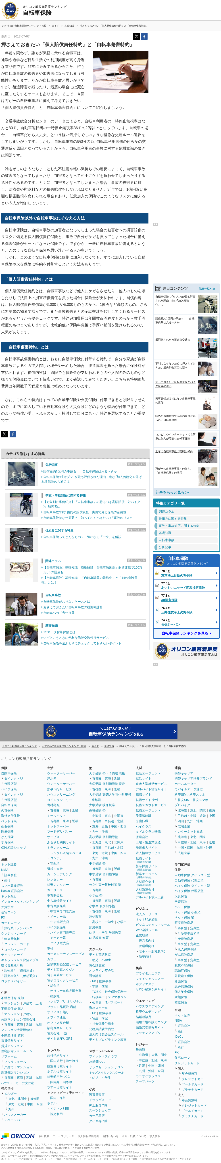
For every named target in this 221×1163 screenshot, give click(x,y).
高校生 (97, 922)
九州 (38, 1024)
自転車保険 (192, 561)
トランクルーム (58, 847)
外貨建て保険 (184, 976)
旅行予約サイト (58, 1055)
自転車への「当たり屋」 (60, 613)
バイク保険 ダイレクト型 (192, 886)
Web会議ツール (147, 930)
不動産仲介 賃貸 (12, 1035)
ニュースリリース (63, 1136)
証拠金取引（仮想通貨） (21, 976)
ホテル (51, 1103)
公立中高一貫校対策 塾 (105, 884)
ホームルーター (185, 784)
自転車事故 (53, 595)
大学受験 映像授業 (102, 805)
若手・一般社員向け (153, 951)
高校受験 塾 (97, 810)
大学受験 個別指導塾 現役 (107, 784)
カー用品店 (97, 1115)
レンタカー (55, 879)
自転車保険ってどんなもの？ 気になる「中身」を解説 (82, 537)
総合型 (55, 985)
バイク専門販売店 (62, 932)
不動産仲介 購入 (12, 1008)
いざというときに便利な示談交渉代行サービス (76, 637)
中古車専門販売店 (62, 911)
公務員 (97, 1002)
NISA (4, 869)
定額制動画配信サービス (64, 964)
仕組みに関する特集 (59, 530)
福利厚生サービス (59, 1028)
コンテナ (56, 858)
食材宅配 (53, 805)
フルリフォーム (15, 1062)
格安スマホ (200, 800)
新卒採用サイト (147, 867)
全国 (161, 1071)
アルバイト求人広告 (150, 897)
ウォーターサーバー (61, 773)
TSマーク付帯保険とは (59, 632)
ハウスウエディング (150, 1006)
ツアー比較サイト (59, 1087)
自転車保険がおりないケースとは (66, 601)
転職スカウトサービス (151, 805)
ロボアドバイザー (13, 981)
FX (3, 917)
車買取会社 (55, 895)
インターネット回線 (189, 831)
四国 (181, 821)
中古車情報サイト (59, 900)
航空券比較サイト (59, 1066)
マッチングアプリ (148, 1033)
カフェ (51, 959)
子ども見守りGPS (60, 1038)
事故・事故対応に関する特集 (65, 495)
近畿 (29, 1024)
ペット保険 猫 (184, 917)
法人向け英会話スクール (106, 1034)
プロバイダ (182, 805)
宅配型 (55, 863)
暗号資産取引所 (12, 965)
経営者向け (146, 940)
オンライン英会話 (101, 970)
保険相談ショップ (13, 847)
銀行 (7, 880)
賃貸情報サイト (12, 1040)
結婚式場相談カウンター (153, 1022)
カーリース (55, 890)
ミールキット (56, 815)
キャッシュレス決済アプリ (20, 960)
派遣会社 (142, 837)
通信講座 (95, 976)
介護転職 (142, 821)
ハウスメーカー (15, 1114)
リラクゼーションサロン (106, 1067)
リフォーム (9, 1056)
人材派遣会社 (145, 891)
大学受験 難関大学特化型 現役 (110, 794)
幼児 (95, 960)
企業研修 (142, 935)
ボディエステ (145, 984)
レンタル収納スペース (65, 853)
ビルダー (10, 1093)
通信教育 (95, 916)
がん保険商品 (184, 954)
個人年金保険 (184, 991)
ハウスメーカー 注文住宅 (17, 1083)
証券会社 (10, 875)
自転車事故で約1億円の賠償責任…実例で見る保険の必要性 (84, 512)
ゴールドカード (15, 949)
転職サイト (143, 794)
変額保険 (181, 997)
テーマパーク (145, 1081)
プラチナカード (193, 1089)
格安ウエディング (148, 1011)
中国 (212, 815)
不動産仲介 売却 (12, 998)
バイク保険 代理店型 (189, 891)
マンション (12, 1003)
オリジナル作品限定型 (65, 991)
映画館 (140, 1049)
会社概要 (44, 1136)
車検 (50, 948)
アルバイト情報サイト (151, 789)
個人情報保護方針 (88, 1136)
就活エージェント (148, 773)
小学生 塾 (95, 895)
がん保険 (7, 837)
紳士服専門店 (98, 1105)
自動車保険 (9, 773)
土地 (38, 1003)
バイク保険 (9, 789)
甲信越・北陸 (114, 821)
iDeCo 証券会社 (12, 891)
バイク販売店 (56, 927)
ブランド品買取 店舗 (61, 1007)
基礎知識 (51, 625)
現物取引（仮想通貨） (19, 970)
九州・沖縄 (100, 831)
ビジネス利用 (59, 1108)
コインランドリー (59, 800)
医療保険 (7, 831)
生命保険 (7, 826)
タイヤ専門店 (98, 1121)
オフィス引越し (58, 1012)
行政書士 (98, 997)
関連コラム (53, 561)
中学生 (109, 922)
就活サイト (143, 778)
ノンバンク (24, 928)
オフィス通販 (56, 1017)
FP (94, 981)
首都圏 (9, 1024)
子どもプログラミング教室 (108, 1039)
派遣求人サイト (147, 847)
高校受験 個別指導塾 (103, 837)
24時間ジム (97, 1062)
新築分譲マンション (15, 1072)
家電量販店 (97, 1094)
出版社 (55, 996)
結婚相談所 (143, 1017)
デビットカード (12, 954)
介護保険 (181, 981)
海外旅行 (72, 1061)
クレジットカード (13, 933)
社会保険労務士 (116, 991)
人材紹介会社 (145, 883)
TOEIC (97, 991)
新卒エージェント (148, 875)
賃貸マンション (12, 1046)
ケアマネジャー (119, 997)
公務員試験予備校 (101, 1029)
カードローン (10, 923)
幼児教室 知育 (99, 938)
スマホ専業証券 (12, 886)
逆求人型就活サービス (151, 784)
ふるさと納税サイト (61, 842)
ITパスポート (114, 1002)
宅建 (95, 986)
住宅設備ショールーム (16, 1051)
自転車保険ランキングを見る (185, 633)
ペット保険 (9, 821)
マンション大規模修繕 (16, 1030)
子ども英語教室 (100, 954)
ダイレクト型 (13, 778)
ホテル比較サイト (59, 1071)
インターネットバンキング (20, 901)
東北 (11, 1099)
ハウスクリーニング (61, 794)
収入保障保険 (187, 949)
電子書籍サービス (59, 975)
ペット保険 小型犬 (187, 912)
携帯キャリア (184, 773)
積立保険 (181, 1002)
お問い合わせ (110, 1136)
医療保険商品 (184, 923)
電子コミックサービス (62, 980)
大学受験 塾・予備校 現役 (107, 773)
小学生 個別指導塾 (102, 906)
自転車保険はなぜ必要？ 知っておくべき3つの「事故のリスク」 (89, 517)
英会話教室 (97, 965)
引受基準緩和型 (189, 933)
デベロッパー (13, 1120)
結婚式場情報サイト (150, 1027)
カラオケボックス (148, 1076)
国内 (53, 1098)
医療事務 (105, 981)
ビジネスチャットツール (153, 925)
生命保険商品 (184, 939)
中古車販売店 (56, 906)
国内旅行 (56, 1061)
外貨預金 (7, 907)
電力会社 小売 (57, 1033)
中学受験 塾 (97, 863)
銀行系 (9, 928)
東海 (20, 1024)
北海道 (97, 815)
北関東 (22, 1099)
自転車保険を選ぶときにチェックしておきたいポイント (82, 643)
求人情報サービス (148, 853)
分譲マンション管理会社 (18, 1019)
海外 (63, 1098)
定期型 (195, 928)
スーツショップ (100, 1110)
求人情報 (155, 1136)
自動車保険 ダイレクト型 (192, 875)
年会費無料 (12, 939)
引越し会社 (55, 869)
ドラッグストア (100, 1100)
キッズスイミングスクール (106, 1072)
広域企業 (184, 826)
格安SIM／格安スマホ (190, 794)
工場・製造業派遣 (148, 842)
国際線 (67, 1082)
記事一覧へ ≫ (207, 288)
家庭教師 (95, 927)
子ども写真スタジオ (61, 969)
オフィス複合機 (58, 1022)
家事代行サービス (59, 789)
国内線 (55, 1082)
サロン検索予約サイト (151, 989)
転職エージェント (148, 810)
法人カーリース (147, 914)
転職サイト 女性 (147, 800)
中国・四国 (35, 1104)
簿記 (105, 986)
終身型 (182, 928)
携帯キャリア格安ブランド (193, 778)
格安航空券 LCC (58, 1076)
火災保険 (7, 810)
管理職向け (146, 946)
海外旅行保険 (10, 815)
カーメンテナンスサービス (66, 954)
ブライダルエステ (148, 973)
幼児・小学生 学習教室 (105, 932)
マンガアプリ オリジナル (64, 1001)
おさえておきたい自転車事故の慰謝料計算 (73, 607)
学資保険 (7, 842)
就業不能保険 (184, 965)
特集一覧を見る (136, 464)
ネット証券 (9, 864)
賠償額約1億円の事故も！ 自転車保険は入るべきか (80, 471)
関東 (164, 1055)
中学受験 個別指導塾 (103, 874)
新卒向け (145, 956)
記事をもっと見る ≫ (172, 492)
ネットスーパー (58, 826)
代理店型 (10, 784)
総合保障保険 (184, 986)
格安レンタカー (58, 884)
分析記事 (51, 465)
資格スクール (98, 1008)
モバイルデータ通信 (189, 789)
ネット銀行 (9, 896)
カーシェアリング (59, 874)
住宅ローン (9, 912)
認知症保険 (182, 970)
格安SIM (184, 800)
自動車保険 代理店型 (189, 880)
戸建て (27, 1003)
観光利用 (56, 1114)
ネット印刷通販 (147, 919)
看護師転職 (143, 815)
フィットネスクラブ (103, 1056)
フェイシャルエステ (150, 979)
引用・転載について (134, 1136)
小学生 (122, 922)
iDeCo (179, 1036)
